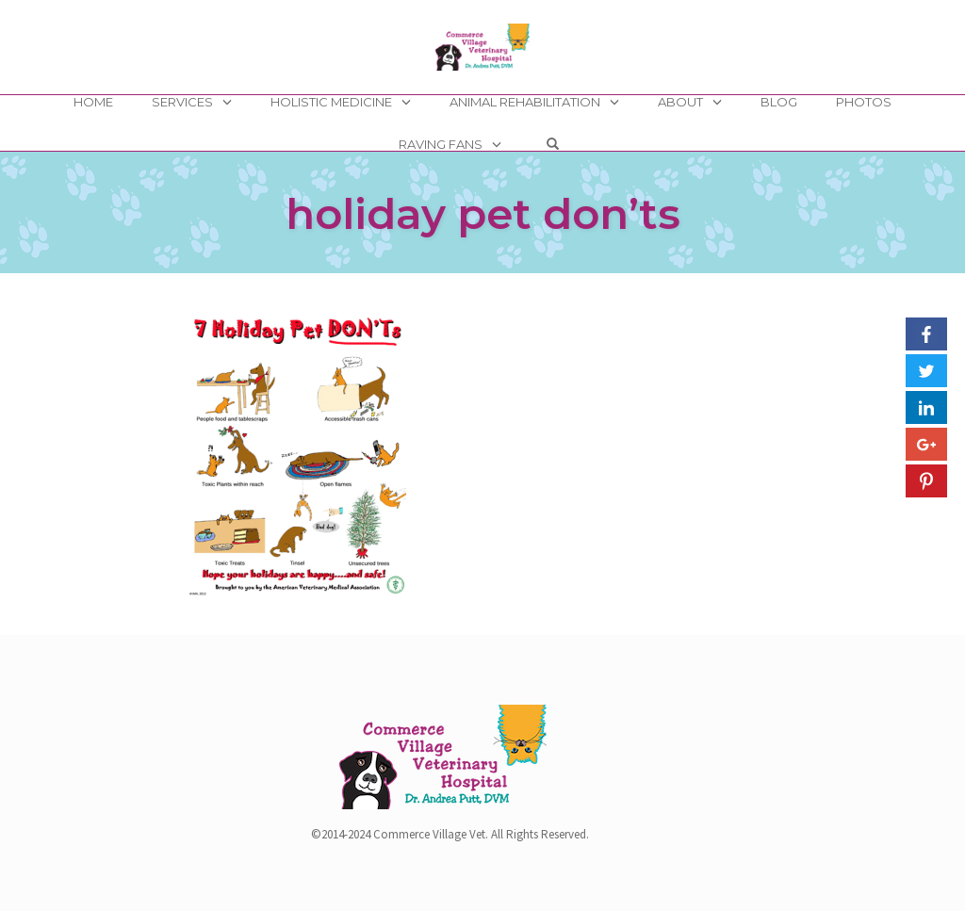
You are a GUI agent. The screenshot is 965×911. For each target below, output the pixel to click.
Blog (779, 101)
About (680, 101)
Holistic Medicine (331, 101)
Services (182, 101)
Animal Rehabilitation (525, 101)
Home (93, 101)
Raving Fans (440, 144)
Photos (863, 101)
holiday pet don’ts (483, 213)
